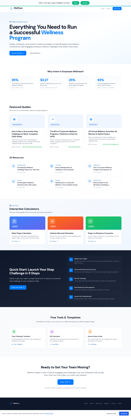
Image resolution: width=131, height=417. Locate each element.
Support (106, 403)
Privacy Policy (49, 413)
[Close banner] (128, 3)
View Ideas (92, 344)
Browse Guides (18, 53)
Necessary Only (111, 413)
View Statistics (35, 53)
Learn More (54, 344)
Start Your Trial (18, 288)
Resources (99, 403)
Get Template (17, 344)
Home (103, 8)
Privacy (113, 403)
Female (85, 3)
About (108, 8)
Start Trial (117, 8)
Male (75, 3)
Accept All (124, 413)
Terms (120, 403)
